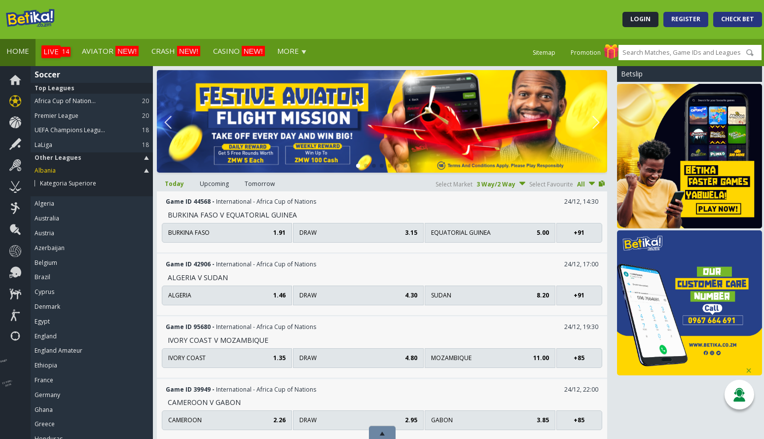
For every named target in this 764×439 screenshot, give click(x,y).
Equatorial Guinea (490, 232)
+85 (579, 358)
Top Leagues (54, 88)
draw (358, 232)
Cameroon (227, 420)
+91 (579, 232)
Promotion (586, 52)
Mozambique (490, 358)
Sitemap (544, 52)
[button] (358, 166)
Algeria (227, 295)
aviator (110, 51)
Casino (239, 51)
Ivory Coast (227, 358)
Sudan (490, 295)
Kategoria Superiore (68, 183)
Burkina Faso (227, 232)
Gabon (490, 420)
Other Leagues (92, 157)
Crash (175, 51)
